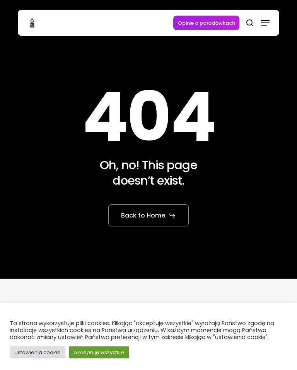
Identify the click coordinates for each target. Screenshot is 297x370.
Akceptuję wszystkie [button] (99, 352)
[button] (265, 23)
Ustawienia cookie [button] (37, 352)
